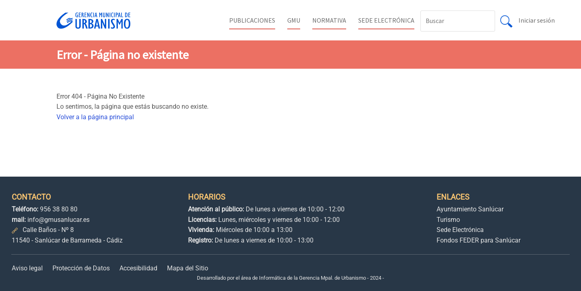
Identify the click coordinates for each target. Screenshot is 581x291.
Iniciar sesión (536, 20)
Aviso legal (27, 268)
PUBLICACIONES (252, 20)
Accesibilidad (138, 268)
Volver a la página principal (95, 117)
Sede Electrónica (460, 230)
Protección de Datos (81, 268)
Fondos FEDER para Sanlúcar (478, 240)
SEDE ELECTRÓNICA (386, 20)
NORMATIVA (329, 20)
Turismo (448, 220)
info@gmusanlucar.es (58, 220)
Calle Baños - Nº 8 (48, 230)
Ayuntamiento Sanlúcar (470, 209)
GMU (293, 20)
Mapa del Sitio (187, 268)
